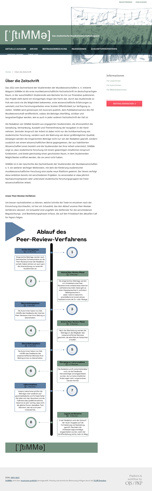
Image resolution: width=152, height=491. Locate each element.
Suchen (139, 60)
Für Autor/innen (114, 85)
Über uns (33, 54)
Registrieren (125, 2)
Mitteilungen (15, 54)
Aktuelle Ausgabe (15, 48)
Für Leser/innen (114, 80)
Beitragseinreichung (54, 48)
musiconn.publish (29, 480)
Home (8, 72)
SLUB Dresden (100, 480)
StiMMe (8, 480)
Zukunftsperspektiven (104, 48)
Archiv (34, 48)
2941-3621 (15, 477)
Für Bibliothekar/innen (117, 89)
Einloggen (141, 2)
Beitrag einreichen (123, 103)
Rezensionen (79, 48)
